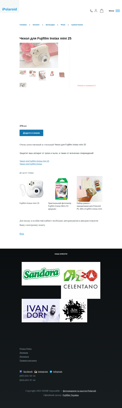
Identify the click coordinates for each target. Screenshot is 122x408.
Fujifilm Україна (71, 395)
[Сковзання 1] (56, 209)
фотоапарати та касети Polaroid (79, 390)
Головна (23, 25)
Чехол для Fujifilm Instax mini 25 (34, 161)
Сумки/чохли (77, 25)
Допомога (24, 356)
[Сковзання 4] (61, 209)
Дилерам (24, 352)
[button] (26, 194)
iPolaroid (9, 9)
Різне (63, 25)
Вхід (22, 233)
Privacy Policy (26, 348)
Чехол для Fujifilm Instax (31, 164)
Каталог (36, 25)
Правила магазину (28, 360)
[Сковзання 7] (65, 209)
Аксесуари (50, 25)
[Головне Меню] (114, 11)
